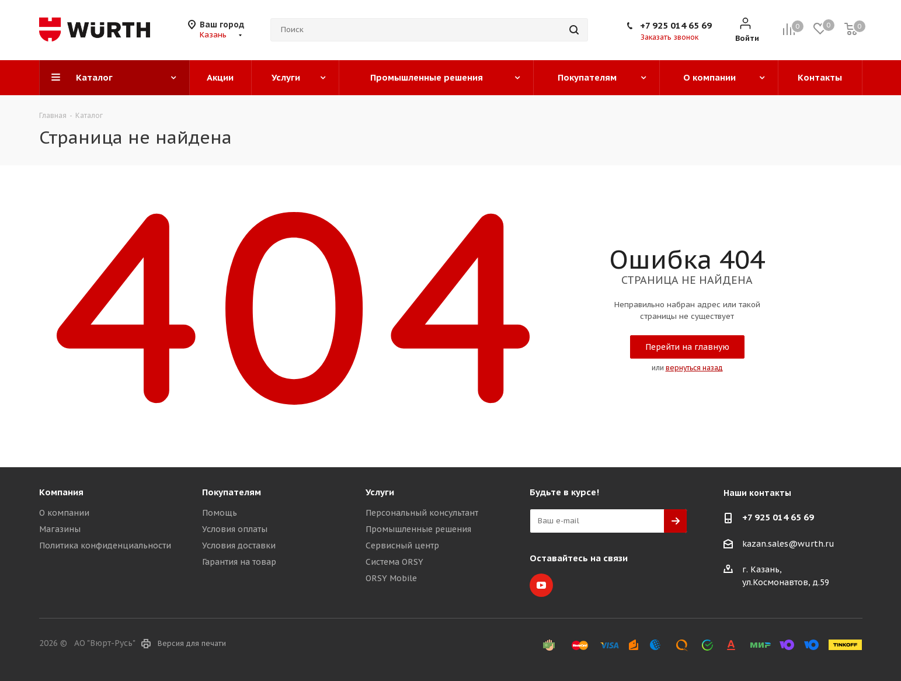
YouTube (541, 585)
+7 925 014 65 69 (676, 25)
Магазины (60, 529)
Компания (61, 492)
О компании (64, 513)
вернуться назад (694, 367)
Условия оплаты (234, 529)
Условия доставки (239, 545)
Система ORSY (394, 562)
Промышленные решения (418, 529)
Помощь (219, 513)
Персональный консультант (422, 513)
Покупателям (231, 492)
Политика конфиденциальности (105, 545)
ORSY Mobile (391, 578)
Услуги (380, 492)
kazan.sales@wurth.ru (788, 543)
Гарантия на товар (239, 562)
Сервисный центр (402, 545)
